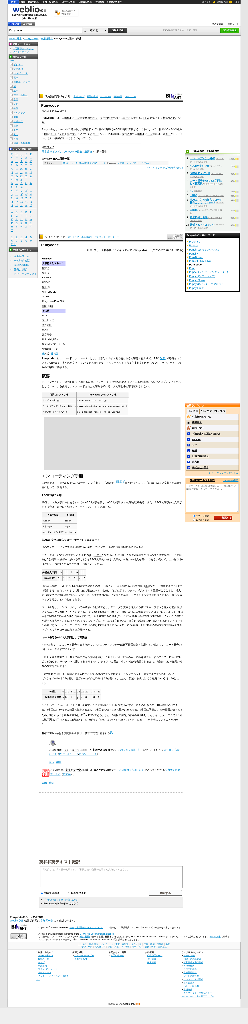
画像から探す (81, 957)
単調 (147, 585)
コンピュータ (31, 38)
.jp (106, 151)
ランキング (105, 96)
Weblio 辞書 (222, 2)
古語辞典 (100, 2)
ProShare (194, 241)
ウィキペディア (55, 236)
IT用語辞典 (47, 38)
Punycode (47, 301)
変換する (133, 129)
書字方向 (47, 325)
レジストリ (135, 163)
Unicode (63, 129)
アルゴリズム (125, 117)
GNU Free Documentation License (97, 932)
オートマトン (96, 554)
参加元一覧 (233, 24)
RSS (137, 1003)
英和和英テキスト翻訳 (59, 860)
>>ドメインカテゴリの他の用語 (165, 167)
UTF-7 (45, 268)
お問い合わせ (117, 954)
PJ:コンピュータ (68, 753)
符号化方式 (142, 358)
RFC (146, 117)
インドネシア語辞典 (193, 978)
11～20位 (206, 411)
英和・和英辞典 (50, 2)
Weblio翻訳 (189, 964)
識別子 (166, 133)
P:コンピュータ (88, 753)
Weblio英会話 (22, 260)
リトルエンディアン (103, 643)
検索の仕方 (43, 957)
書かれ (74, 129)
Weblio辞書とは (45, 954)
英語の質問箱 (21, 264)
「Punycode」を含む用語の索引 (60, 898)
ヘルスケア (19, 112)
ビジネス (18, 64)
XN (191, 191)
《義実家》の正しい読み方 (206, 433)
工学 (15, 90)
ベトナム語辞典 (191, 985)
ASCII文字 (120, 129)
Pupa (192, 268)
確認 (194, 450)
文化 (15, 104)
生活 (15, 108)
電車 (15, 77)
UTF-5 (193, 195)
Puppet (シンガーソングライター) (208, 272)
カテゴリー (130, 96)
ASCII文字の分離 (199, 165)
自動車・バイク (21, 82)
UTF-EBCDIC (49, 291)
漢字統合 (47, 334)
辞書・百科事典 (21, 143)
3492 (163, 358)
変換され (127, 133)
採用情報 (151, 961)
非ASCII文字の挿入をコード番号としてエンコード (206, 201)
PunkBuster (196, 257)
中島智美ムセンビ (201, 416)
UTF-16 (46, 282)
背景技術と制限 (199, 217)
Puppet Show (197, 280)
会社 (194, 445)
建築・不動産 (20, 95)
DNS (169, 129)
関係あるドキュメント (202, 224)
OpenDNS (84, 163)
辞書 (13, 2)
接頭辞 (59, 138)
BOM (45, 329)
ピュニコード (59, 110)
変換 (110, 117)
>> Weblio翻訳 (230, 480)
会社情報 (151, 957)
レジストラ (123, 163)
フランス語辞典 (191, 975)
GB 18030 (47, 306)
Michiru (196, 439)
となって (95, 133)
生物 (15, 125)
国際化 (193, 209)
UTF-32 (46, 287)
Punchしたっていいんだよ (204, 249)
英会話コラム (21, 256)
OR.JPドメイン (70, 163)
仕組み (178, 129)
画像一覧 (118, 96)
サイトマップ (44, 971)
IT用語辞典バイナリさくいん (89, 926)
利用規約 (42, 964)
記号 (13, 244)
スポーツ (18, 121)
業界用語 (18, 69)
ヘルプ (236, 2)
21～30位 (219, 411)
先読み (160, 660)
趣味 (15, 117)
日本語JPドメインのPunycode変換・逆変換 (67, 151)
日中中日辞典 (68, 2)
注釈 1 (120, 481)
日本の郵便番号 (200, 456)
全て (12, 61)
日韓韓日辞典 (85, 2)
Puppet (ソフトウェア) (202, 276)
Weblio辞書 (215, 935)
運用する (72, 133)
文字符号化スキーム (53, 263)
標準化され (169, 117)
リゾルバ (146, 163)
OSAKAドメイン (98, 163)
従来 (161, 129)
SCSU (45, 296)
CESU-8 (46, 277)
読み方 (45, 110)
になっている (83, 138)
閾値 (92, 656)
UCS (44, 315)
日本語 (101, 151)
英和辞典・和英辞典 (193, 961)
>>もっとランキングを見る (223, 473)
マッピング (48, 320)
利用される (91, 117)
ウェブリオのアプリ (84, 954)
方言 (15, 138)
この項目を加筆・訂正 (130, 748)
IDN (56, 301)
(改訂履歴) (85, 935)
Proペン (193, 245)
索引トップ (79, 96)
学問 (15, 99)
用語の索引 (92, 96)
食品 (15, 130)
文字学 (77, 768)
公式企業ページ (154, 954)
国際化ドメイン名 (72, 117)
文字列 (104, 117)
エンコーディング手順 (202, 158)
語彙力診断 (20, 269)
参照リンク (48, 146)
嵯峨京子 (197, 422)
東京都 (195, 461)
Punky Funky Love (200, 260)
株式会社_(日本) (200, 467)
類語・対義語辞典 (30, 2)
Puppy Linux (196, 288)
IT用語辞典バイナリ (58, 96)
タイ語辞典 (189, 981)
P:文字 (67, 773)
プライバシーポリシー (49, 968)
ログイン (206, 2)
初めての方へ (218, 24)
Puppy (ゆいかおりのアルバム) (207, 284)
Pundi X (193, 253)
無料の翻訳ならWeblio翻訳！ (68, 12)
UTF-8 (45, 272)
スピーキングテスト (25, 273)
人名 (15, 134)
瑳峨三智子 (198, 428)
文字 (133, 358)
